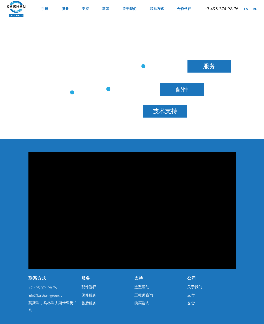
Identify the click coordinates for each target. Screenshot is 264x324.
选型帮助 (141, 287)
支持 (85, 9)
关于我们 (129, 9)
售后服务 (88, 303)
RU (255, 9)
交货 (191, 303)
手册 (44, 9)
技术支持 (165, 111)
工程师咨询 (143, 295)
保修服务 (88, 295)
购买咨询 (141, 303)
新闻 (105, 9)
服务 (65, 9)
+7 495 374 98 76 (221, 8)
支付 (191, 295)
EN (246, 9)
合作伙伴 (184, 9)
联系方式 (157, 9)
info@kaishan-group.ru (45, 295)
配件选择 (88, 287)
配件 (182, 89)
